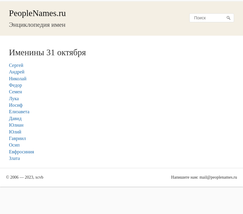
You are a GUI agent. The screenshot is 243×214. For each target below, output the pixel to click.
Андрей (16, 71)
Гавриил (17, 138)
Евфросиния (21, 151)
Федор (15, 85)
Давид (15, 118)
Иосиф (16, 105)
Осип (14, 144)
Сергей (16, 65)
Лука (14, 98)
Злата (14, 158)
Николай (18, 78)
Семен (15, 91)
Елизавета (19, 111)
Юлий (15, 131)
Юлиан (16, 125)
